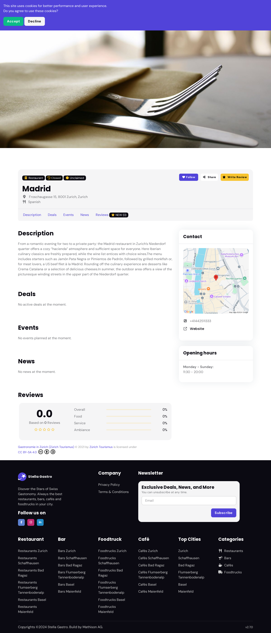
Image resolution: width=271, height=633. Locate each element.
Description (32, 215)
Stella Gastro (35, 476)
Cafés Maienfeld (150, 591)
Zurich (183, 551)
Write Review (235, 177)
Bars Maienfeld (69, 591)
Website (197, 328)
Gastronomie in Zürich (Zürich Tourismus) (46, 447)
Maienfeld (186, 591)
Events (68, 215)
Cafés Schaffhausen (153, 558)
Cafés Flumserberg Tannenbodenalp (153, 574)
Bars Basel (66, 584)
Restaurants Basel (32, 599)
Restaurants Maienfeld (27, 609)
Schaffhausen (188, 558)
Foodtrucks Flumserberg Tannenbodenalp (111, 587)
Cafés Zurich (148, 551)
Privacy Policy (109, 484)
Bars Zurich (67, 551)
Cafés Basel (147, 584)
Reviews (112, 215)
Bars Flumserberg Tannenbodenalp (72, 574)
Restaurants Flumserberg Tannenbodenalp (31, 587)
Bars (224, 558)
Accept (13, 21)
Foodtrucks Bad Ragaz (110, 573)
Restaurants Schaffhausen (28, 560)
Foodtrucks (230, 572)
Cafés (225, 565)
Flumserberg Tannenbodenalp (191, 574)
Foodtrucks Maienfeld (107, 609)
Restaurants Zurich (32, 551)
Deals (52, 215)
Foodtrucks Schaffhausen (108, 560)
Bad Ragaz (186, 565)
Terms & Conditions (113, 492)
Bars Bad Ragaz (70, 565)
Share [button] (209, 177)
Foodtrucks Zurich (112, 551)
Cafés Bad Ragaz (151, 565)
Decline (34, 21)
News (84, 215)
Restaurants (230, 551)
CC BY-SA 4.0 (36, 451)
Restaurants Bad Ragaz (31, 573)
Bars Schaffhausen (72, 558)
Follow (188, 177)
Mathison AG (92, 627)
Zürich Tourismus (101, 447)
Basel (182, 584)
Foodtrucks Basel (111, 599)
